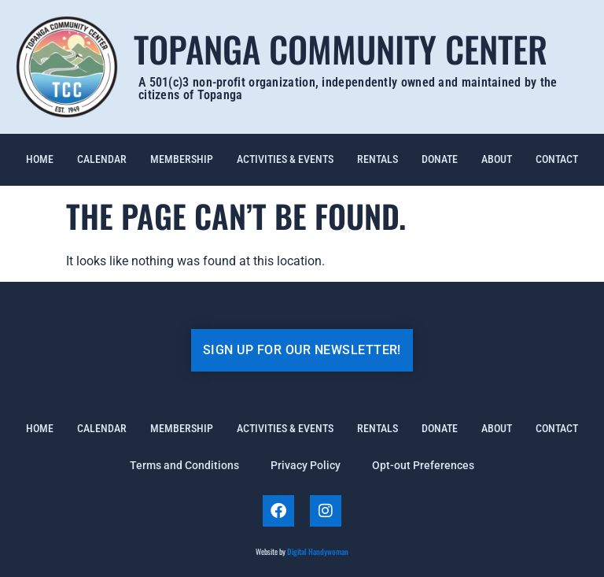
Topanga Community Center (340, 49)
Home (39, 159)
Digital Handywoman (317, 551)
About (496, 159)
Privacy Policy (306, 465)
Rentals (377, 159)
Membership (181, 159)
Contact (557, 159)
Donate (440, 159)
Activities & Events (285, 159)
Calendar (102, 159)
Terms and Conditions (184, 465)
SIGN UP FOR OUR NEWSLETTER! (302, 349)
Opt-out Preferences (423, 465)
